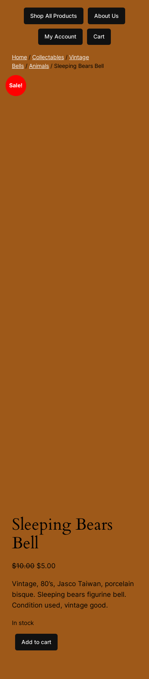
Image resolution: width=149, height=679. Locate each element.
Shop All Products (53, 15)
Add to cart (36, 641)
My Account (60, 36)
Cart (98, 36)
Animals (39, 65)
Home (19, 57)
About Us (106, 15)
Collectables (48, 57)
